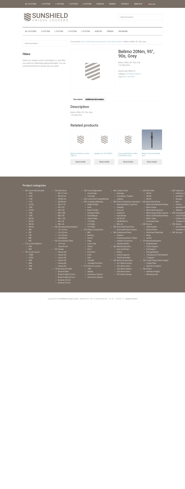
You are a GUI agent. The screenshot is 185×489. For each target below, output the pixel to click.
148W (31, 255)
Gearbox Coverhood (124, 241)
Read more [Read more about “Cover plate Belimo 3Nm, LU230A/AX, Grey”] (128, 162)
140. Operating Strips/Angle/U (66, 227)
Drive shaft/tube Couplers (127, 230)
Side (89, 258)
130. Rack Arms (60, 191)
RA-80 (148, 196)
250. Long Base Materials (93, 202)
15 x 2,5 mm (62, 232)
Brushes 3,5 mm (64, 280)
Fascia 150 (62, 255)
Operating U (62, 238)
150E (31, 213)
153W (31, 258)
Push (89, 255)
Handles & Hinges (153, 272)
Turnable (90, 260)
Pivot (89, 249)
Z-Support (150, 258)
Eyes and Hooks (123, 249)
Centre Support (152, 246)
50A (30, 246)
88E (30, 238)
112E (31, 199)
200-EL (31, 218)
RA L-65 (61, 224)
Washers (179, 210)
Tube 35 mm (63, 246)
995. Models (176, 224)
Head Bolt (179, 196)
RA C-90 (61, 216)
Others (90, 246)
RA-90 (148, 199)
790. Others (147, 269)
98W (30, 269)
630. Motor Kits (148, 191)
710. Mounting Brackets (152, 241)
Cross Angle (92, 193)
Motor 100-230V (128, 77)
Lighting (120, 199)
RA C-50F (61, 213)
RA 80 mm (62, 199)
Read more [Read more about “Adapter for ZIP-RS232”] (104, 162)
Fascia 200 (62, 263)
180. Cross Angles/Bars (93, 191)
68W (30, 263)
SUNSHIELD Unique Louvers (69, 299)
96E (30, 241)
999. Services (177, 232)
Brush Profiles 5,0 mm (66, 277)
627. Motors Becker (124, 274)
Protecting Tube (152, 221)
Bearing (90, 235)
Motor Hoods (151, 207)
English (150, 4)
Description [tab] (78, 99)
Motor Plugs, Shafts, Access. (157, 213)
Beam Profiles (92, 210)
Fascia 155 (62, 258)
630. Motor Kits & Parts (151, 202)
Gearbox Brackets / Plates (127, 238)
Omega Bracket (152, 252)
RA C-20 (61, 207)
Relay (148, 235)
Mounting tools (152, 274)
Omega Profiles (93, 213)
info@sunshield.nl (131, 299)
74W (30, 266)
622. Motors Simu (124, 266)
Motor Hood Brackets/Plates (157, 204)
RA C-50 (61, 210)
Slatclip (90, 272)
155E (31, 216)
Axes (89, 207)
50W (30, 260)
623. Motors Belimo (115, 42)
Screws (179, 204)
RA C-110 (61, 204)
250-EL (31, 221)
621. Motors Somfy (124, 263)
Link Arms (121, 213)
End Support (151, 249)
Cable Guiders (151, 227)
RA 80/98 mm (122, 221)
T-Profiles (91, 221)
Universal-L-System (95, 274)
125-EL (31, 204)
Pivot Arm (91, 252)
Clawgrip (120, 207)
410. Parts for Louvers (92, 266)
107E (31, 196)
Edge (89, 241)
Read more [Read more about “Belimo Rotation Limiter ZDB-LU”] (81, 162)
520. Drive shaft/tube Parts (123, 227)
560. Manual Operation (122, 246)
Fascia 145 (62, 252)
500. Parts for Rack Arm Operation (126, 202)
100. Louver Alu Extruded (34, 191)
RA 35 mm (62, 196)
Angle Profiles (92, 204)
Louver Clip (91, 244)
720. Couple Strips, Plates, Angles (155, 260)
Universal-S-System (95, 277)
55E (30, 232)
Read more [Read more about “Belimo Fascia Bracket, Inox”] (152, 162)
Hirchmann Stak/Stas (154, 232)
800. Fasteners (178, 191)
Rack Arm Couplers (153, 266)
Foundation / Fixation (125, 196)
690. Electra (147, 224)
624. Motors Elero (123, 272)
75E (30, 235)
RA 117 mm (62, 193)
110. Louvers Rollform (33, 244)
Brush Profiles (63, 272)
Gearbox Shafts (123, 244)
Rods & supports (123, 255)
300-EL (31, 224)
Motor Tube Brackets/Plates (157, 216)
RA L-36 (61, 221)
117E (31, 202)
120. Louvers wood (32, 252)
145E (31, 207)
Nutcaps (179, 199)
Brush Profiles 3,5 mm (66, 274)
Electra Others (151, 230)
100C (31, 193)
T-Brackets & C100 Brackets (157, 255)
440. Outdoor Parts (120, 191)
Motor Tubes (151, 218)
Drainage (120, 193)
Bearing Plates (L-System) (127, 204)
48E (30, 230)
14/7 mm (61, 244)
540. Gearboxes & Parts (122, 232)
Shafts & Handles (123, 258)
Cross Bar (91, 196)
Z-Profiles (91, 227)
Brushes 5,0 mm (64, 283)
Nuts (177, 202)
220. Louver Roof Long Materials (96, 199)
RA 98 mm (62, 202)
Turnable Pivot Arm (94, 263)
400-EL (31, 227)
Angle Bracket (151, 244)
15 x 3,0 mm (62, 235)
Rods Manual (92, 216)
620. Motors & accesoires (96, 42)
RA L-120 (61, 218)
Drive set (120, 210)
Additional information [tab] (95, 99)
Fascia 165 (62, 260)
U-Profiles (91, 224)
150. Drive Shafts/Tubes (63, 241)
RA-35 (148, 193)
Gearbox (120, 235)
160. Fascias (59, 249)
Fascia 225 (62, 266)
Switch (149, 238)
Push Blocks (121, 216)
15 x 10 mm (62, 230)
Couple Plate (151, 263)
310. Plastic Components (93, 230)
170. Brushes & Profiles (63, 269)
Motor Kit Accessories (154, 210)
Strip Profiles (92, 218)
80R (30, 249)
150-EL (31, 210)
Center (90, 238)
